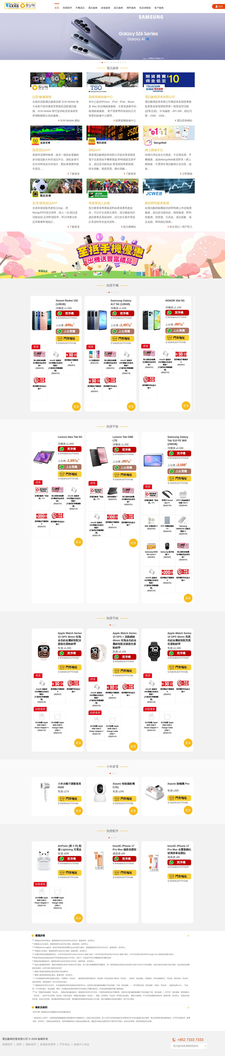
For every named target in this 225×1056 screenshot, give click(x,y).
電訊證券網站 (184, 120)
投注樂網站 (129, 226)
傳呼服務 (131, 8)
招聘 (19, 1044)
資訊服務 (118, 8)
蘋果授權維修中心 (125, 120)
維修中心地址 (81, 1044)
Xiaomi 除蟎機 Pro (178, 783)
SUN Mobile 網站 (70, 120)
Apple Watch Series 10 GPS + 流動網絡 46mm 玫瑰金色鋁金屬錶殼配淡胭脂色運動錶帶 (125, 640)
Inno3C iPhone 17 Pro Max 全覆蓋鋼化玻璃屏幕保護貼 (179, 850)
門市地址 (65, 1044)
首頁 (57, 8)
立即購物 (187, 173)
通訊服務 (92, 8)
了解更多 (74, 173)
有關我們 (67, 8)
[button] (99, 62)
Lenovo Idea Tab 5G (70, 437)
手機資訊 (80, 8)
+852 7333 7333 (187, 1040)
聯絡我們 (31, 1044)
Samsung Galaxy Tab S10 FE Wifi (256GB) (177, 441)
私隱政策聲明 (48, 1044)
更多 (78, 406)
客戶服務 (159, 8)
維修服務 (105, 8)
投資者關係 (145, 8)
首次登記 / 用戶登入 (180, 226)
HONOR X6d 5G (177, 300)
